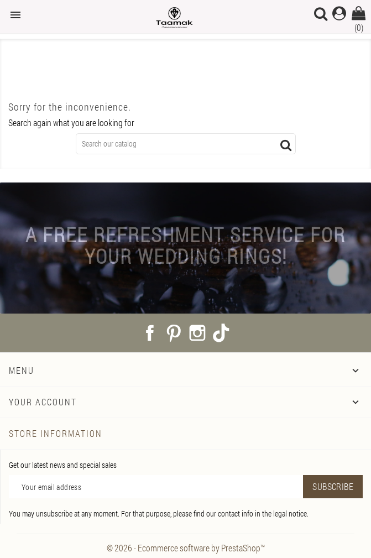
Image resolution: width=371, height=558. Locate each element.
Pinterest (174, 333)
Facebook (150, 333)
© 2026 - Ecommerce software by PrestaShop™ (186, 548)
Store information (55, 433)
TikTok (221, 333)
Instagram (197, 333)
